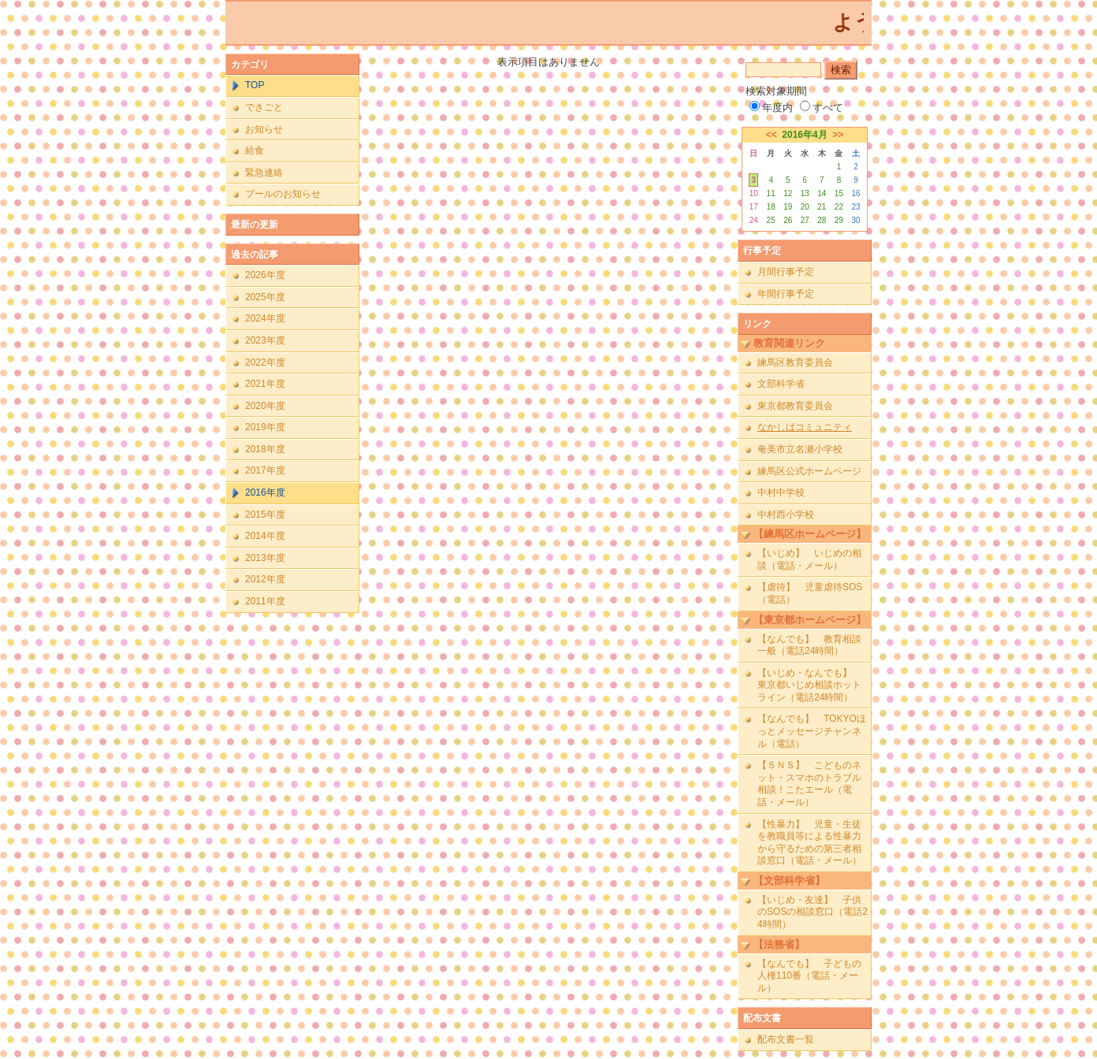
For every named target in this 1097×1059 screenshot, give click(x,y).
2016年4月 (804, 134)
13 (805, 193)
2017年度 (265, 470)
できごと (264, 107)
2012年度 (265, 579)
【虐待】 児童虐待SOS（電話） (809, 593)
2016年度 (265, 492)
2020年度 (265, 405)
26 (787, 220)
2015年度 (265, 514)
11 (771, 193)
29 (839, 220)
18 (771, 207)
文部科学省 (781, 383)
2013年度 (265, 557)
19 (787, 207)
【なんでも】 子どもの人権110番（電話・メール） (809, 976)
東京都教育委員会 (795, 405)
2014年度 (265, 535)
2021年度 (265, 383)
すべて (821, 107)
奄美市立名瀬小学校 (799, 449)
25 (771, 220)
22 (839, 207)
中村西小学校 (785, 514)
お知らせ (264, 129)
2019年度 (265, 427)
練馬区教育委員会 (795, 362)
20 (805, 207)
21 (821, 207)
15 (839, 193)
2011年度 (265, 601)
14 (821, 193)
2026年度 (265, 275)
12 (787, 193)
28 (821, 220)
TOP (254, 85)
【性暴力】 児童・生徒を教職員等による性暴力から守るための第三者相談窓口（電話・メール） (809, 843)
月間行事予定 (785, 271)
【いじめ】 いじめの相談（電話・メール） (809, 559)
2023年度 (265, 340)
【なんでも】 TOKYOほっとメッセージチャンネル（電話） (811, 731)
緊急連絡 (264, 172)
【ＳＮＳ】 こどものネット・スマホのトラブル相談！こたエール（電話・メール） (809, 784)
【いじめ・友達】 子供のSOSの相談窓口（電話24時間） (812, 912)
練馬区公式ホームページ (809, 471)
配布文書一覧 (785, 1039)
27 (805, 220)
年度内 (771, 107)
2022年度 (265, 362)
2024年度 (265, 318)
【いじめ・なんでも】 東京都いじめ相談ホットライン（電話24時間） (809, 685)
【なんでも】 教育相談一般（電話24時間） (809, 645)
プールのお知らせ (283, 193)
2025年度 (265, 297)
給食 (254, 150)
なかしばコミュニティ (804, 427)
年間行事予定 (785, 293)
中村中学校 (781, 492)
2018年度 (265, 449)
